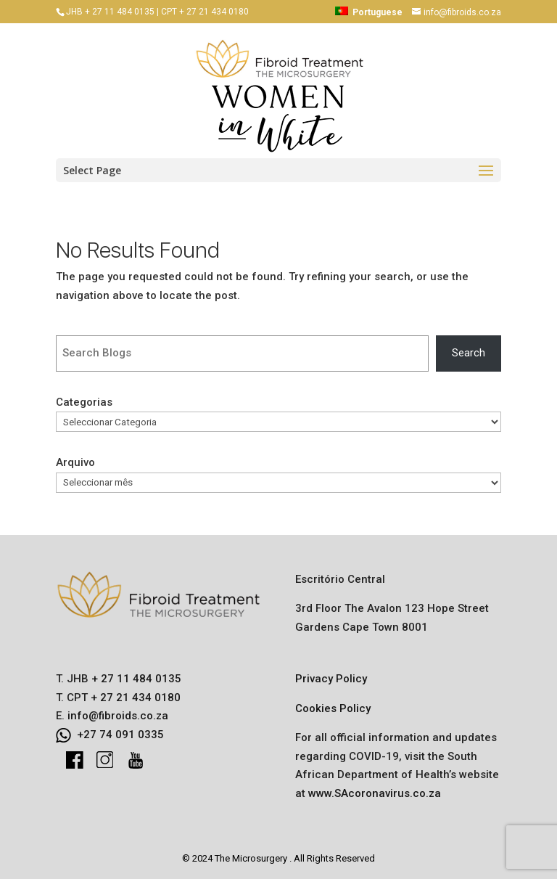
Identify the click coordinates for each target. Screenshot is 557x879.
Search (468, 352)
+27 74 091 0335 (120, 734)
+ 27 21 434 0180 (134, 697)
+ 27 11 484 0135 (134, 678)
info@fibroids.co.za (117, 715)
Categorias (84, 402)
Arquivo (75, 462)
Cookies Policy (333, 708)
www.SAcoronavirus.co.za (374, 793)
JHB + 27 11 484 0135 (110, 12)
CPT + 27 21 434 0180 (205, 12)
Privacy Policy (331, 678)
